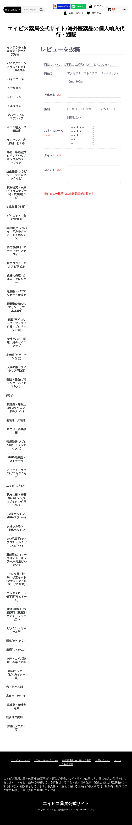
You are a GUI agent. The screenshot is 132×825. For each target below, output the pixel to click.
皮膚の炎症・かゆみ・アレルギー (16, 279)
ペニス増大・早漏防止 (16, 129)
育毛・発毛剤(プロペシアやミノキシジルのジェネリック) (16, 157)
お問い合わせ (102, 760)
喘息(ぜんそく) (15, 640)
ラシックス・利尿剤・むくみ (16, 141)
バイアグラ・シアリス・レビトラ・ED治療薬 (16, 67)
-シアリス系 (13, 88)
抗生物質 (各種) (15, 206)
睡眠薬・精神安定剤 (16, 706)
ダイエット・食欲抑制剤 (16, 217)
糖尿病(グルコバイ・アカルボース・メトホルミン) (16, 233)
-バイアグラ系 (15, 79)
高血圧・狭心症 (15, 696)
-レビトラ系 (13, 97)
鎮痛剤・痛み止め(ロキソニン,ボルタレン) (16, 408)
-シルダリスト (15, 106)
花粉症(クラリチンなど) (16, 356)
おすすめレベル (53, 130)
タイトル (49, 155)
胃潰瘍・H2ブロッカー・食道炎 (16, 293)
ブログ (117, 760)
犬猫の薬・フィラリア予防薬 (16, 369)
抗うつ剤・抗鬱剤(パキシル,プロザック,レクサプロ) (16, 500)
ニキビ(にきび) (15, 485)
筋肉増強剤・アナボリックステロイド (16, 251)
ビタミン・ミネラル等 (16, 630)
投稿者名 (49, 94)
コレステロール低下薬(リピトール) (16, 597)
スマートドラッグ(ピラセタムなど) (16, 473)
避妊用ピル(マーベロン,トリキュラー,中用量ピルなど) (16, 560)
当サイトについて (20, 760)
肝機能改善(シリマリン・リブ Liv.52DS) (16, 307)
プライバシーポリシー (46, 760)
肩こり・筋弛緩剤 (16, 431)
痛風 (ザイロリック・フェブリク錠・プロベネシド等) (16, 325)
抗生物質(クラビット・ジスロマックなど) (16, 175)
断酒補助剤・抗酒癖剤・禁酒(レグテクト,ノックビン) (16, 614)
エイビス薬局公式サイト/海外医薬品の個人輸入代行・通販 (66, 31)
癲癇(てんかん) (15, 649)
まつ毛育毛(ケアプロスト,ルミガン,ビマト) (16, 542)
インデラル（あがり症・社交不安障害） (16, 51)
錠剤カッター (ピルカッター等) (16, 674)
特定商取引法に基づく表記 (76, 760)
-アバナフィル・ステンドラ (16, 116)
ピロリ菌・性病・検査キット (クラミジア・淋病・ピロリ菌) (16, 579)
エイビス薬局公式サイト (66, 803)
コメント (49, 169)
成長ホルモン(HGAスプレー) (16, 515)
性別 (47, 109)
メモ (92, 809)
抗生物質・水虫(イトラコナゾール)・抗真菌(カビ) (16, 192)
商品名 (48, 73)
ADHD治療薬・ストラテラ (16, 459)
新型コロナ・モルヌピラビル (16, 265)
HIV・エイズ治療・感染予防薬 (16, 660)
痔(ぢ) (10, 395)
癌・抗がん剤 (14, 687)
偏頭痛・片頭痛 (15, 420)
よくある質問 (66, 764)
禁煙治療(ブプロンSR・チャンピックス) (16, 445)
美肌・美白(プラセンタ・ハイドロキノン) (16, 383)
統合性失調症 (14, 717)
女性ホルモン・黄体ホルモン (16, 528)
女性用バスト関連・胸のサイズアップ (16, 342)
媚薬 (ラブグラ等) (16, 728)
